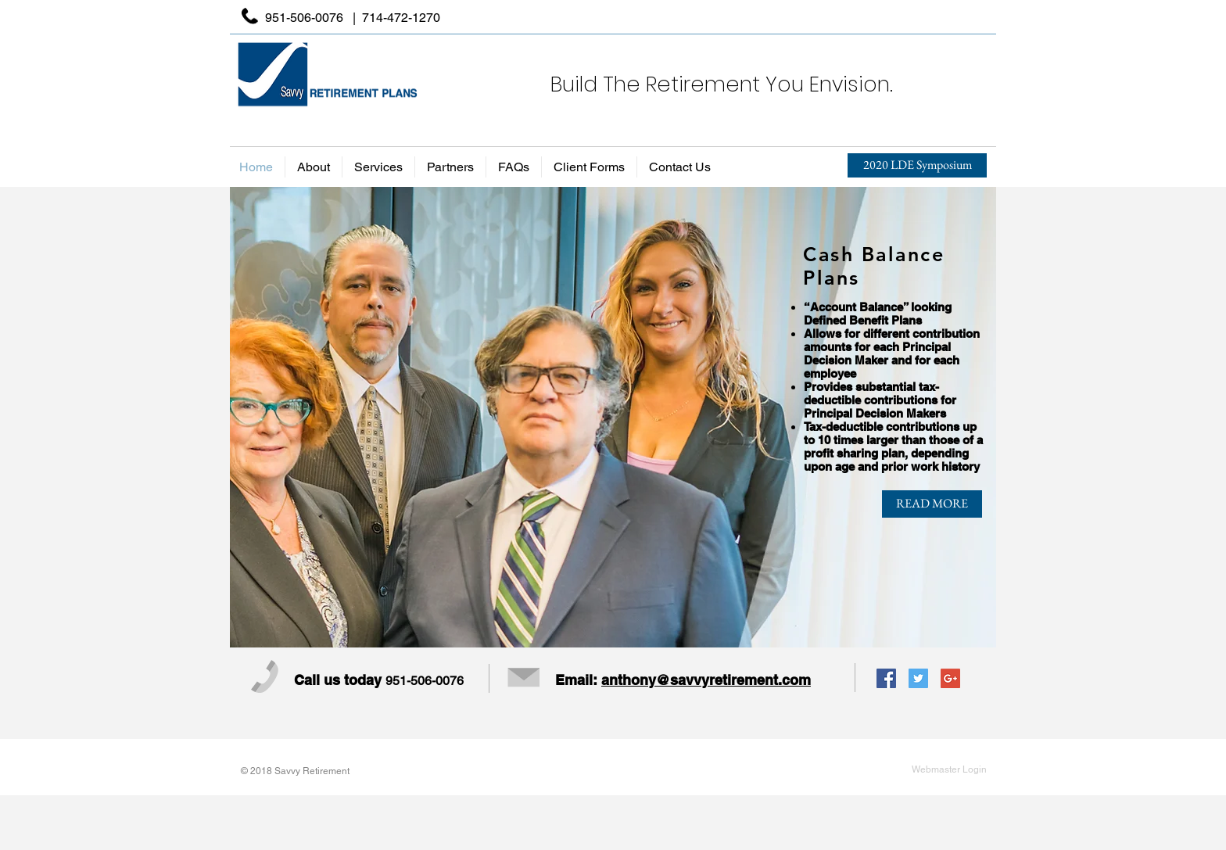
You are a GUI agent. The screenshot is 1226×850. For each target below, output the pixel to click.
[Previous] (255, 416)
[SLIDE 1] (571, 627)
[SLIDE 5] (657, 627)
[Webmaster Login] (949, 769)
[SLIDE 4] (636, 627)
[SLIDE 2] (594, 627)
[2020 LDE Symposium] (917, 165)
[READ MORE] (932, 504)
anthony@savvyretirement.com (706, 680)
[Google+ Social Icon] (950, 678)
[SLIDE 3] (615, 627)
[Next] (971, 416)
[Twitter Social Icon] (918, 678)
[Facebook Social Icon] (886, 678)
